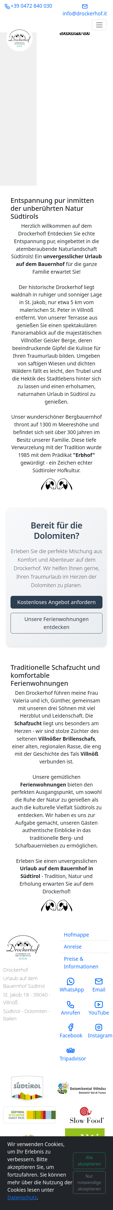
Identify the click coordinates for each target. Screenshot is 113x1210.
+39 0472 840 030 (28, 5)
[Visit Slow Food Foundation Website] (86, 1115)
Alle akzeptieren (89, 1161)
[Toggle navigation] (99, 25)
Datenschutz (22, 1197)
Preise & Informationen (81, 962)
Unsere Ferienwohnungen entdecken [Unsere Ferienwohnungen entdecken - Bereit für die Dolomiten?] (56, 623)
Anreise (73, 946)
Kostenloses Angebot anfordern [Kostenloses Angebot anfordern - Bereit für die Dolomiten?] (56, 602)
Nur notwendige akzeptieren (89, 1182)
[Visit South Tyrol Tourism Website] (27, 1088)
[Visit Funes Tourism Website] (83, 1088)
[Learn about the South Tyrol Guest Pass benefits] (29, 1115)
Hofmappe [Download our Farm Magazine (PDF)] (76, 934)
